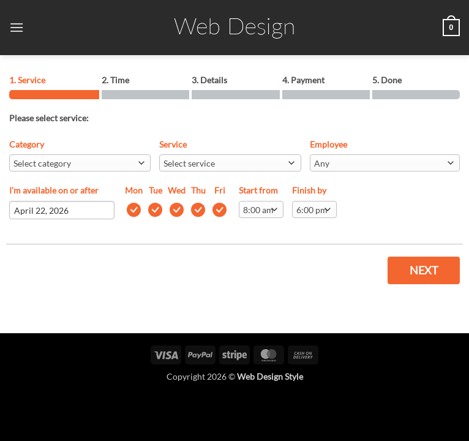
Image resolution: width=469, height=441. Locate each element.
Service (173, 144)
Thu (198, 190)
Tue (155, 190)
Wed (177, 190)
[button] (16, 27)
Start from (258, 190)
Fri (219, 190)
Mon (134, 190)
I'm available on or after (54, 190)
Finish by (309, 190)
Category (26, 144)
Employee (328, 144)
